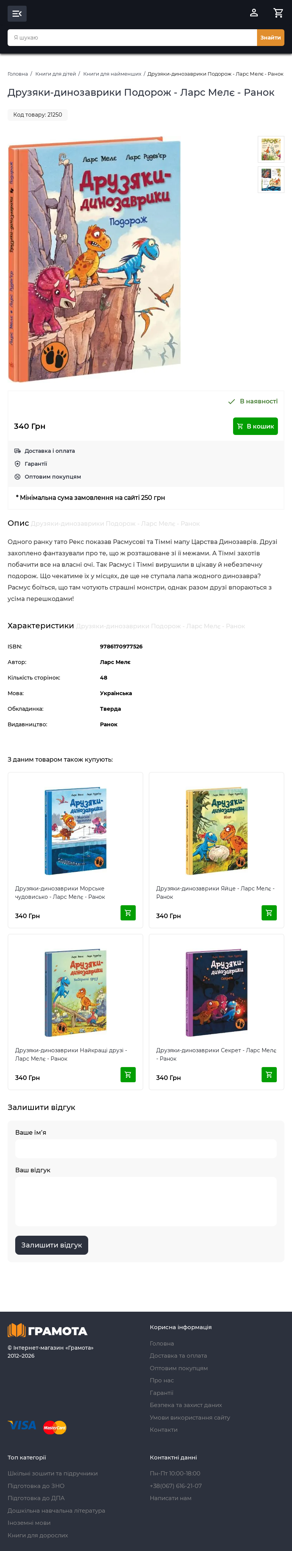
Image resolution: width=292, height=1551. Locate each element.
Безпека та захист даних (186, 1405)
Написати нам (171, 1498)
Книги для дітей (55, 74)
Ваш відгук (146, 1196)
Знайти (270, 37)
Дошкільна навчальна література (56, 1510)
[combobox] (132, 37)
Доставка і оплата (50, 450)
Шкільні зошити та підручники (53, 1473)
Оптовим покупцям (53, 476)
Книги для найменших (112, 74)
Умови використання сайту (190, 1417)
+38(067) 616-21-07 (176, 1485)
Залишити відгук (51, 1245)
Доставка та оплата (178, 1355)
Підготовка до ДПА (36, 1498)
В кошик (255, 426)
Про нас (162, 1380)
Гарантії (36, 463)
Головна (18, 74)
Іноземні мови (29, 1522)
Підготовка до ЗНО (36, 1485)
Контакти (164, 1429)
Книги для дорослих (38, 1535)
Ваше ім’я (146, 1143)
